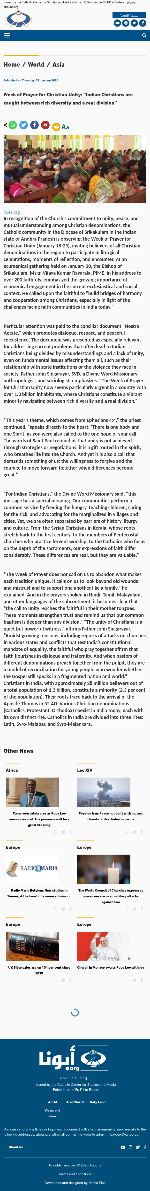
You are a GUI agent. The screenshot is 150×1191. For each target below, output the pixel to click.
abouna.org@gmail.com (54, 1134)
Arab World (75, 1102)
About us (16, 1147)
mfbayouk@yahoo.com (123, 1134)
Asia (58, 64)
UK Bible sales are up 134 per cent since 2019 (39, 970)
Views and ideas (52, 1113)
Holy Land (97, 1102)
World (36, 64)
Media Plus (97, 1182)
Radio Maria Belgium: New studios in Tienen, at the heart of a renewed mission (39, 893)
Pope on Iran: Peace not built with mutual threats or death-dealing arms (111, 816)
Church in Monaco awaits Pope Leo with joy (110, 967)
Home (12, 64)
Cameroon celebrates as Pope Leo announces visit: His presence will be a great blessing (39, 819)
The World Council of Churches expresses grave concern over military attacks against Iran (110, 896)
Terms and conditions (75, 1173)
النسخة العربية (129, 15)
